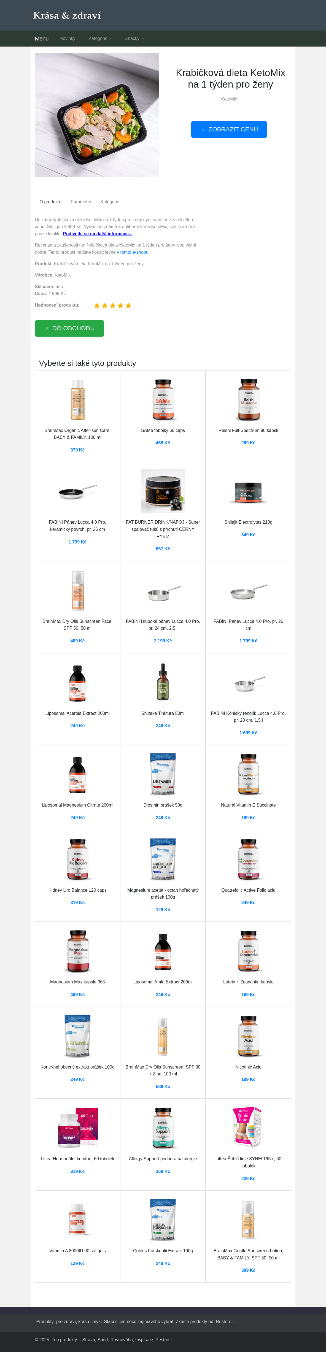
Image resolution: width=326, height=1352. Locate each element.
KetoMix (229, 99)
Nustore (223, 1321)
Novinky (68, 38)
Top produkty (64, 1339)
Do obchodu (73, 328)
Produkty (45, 1321)
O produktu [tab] (50, 201)
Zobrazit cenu (233, 129)
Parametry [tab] (81, 201)
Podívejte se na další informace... (98, 233)
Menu (42, 39)
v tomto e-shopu (133, 252)
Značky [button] (133, 38)
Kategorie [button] (98, 38)
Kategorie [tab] (109, 201)
